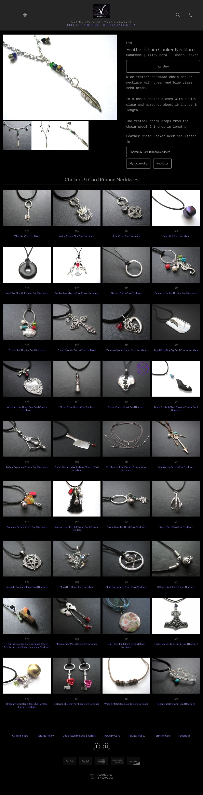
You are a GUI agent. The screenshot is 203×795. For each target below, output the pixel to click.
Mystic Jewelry (138, 163)
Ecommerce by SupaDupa (105, 776)
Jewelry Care (112, 735)
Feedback (184, 735)
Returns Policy (45, 735)
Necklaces (162, 163)
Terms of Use (162, 735)
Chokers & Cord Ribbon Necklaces (150, 151)
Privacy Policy (137, 735)
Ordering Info (20, 735)
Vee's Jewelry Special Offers (79, 735)
